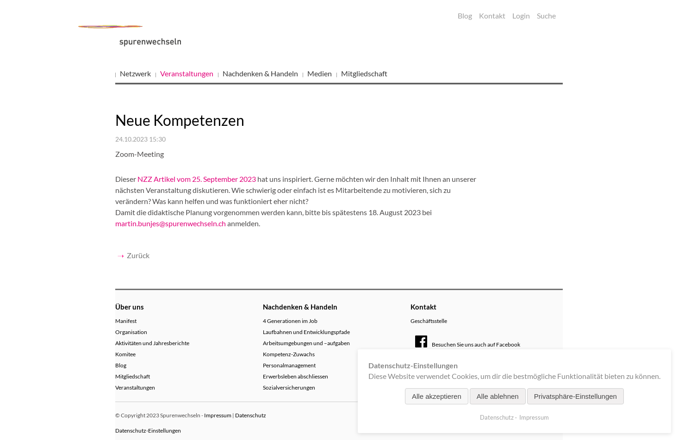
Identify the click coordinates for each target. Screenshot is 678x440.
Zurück (138, 255)
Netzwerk (135, 73)
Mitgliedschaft (364, 73)
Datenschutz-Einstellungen (148, 430)
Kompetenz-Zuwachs (289, 354)
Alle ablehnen (498, 396)
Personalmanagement (289, 365)
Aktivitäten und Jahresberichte (152, 343)
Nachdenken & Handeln (260, 73)
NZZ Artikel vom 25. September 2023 (196, 178)
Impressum (217, 415)
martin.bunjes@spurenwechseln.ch (170, 223)
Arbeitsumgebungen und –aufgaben (306, 343)
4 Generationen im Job (290, 320)
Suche (546, 15)
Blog (465, 15)
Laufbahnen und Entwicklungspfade (306, 331)
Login (521, 15)
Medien (319, 73)
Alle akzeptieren (436, 396)
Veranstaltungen (186, 73)
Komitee (125, 354)
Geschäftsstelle (429, 320)
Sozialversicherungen (289, 387)
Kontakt (492, 15)
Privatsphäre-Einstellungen (575, 396)
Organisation (131, 331)
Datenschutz (250, 415)
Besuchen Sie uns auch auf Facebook (467, 344)
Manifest (126, 320)
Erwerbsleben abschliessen (295, 376)
